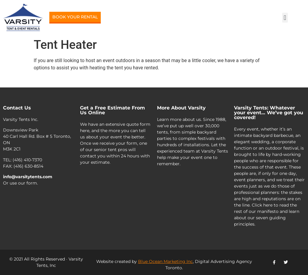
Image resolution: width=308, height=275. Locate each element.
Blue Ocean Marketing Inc (165, 261)
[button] (285, 18)
